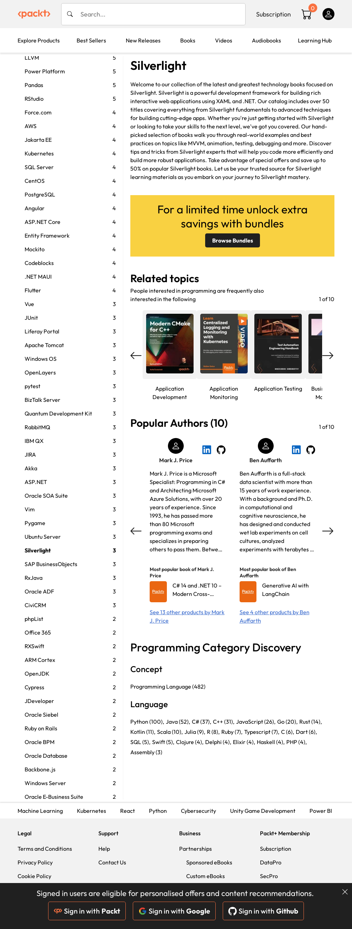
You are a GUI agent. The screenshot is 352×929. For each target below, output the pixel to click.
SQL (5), (140, 741)
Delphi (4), (218, 741)
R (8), (213, 731)
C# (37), (201, 721)
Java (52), (178, 721)
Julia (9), (194, 731)
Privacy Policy (35, 862)
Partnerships (195, 848)
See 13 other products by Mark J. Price (187, 616)
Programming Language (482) (168, 686)
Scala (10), (170, 731)
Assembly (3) (146, 752)
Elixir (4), (244, 741)
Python (158, 810)
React (127, 810)
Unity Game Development (262, 810)
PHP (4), (296, 741)
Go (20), (287, 721)
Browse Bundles (232, 240)
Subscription (273, 14)
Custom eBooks (205, 876)
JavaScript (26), (255, 721)
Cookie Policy (34, 876)
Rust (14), (310, 721)
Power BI (320, 810)
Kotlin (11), (142, 731)
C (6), (287, 731)
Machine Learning (40, 810)
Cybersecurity (198, 810)
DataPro (270, 862)
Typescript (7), (261, 731)
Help (104, 848)
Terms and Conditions (45, 848)
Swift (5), (163, 741)
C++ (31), (223, 721)
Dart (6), (306, 731)
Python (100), (147, 721)
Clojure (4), (189, 741)
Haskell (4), (271, 741)
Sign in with (87, 911)
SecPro (269, 876)
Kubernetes (91, 810)
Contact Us (112, 862)
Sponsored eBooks (209, 862)
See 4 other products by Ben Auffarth (274, 616)
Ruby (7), (231, 731)
